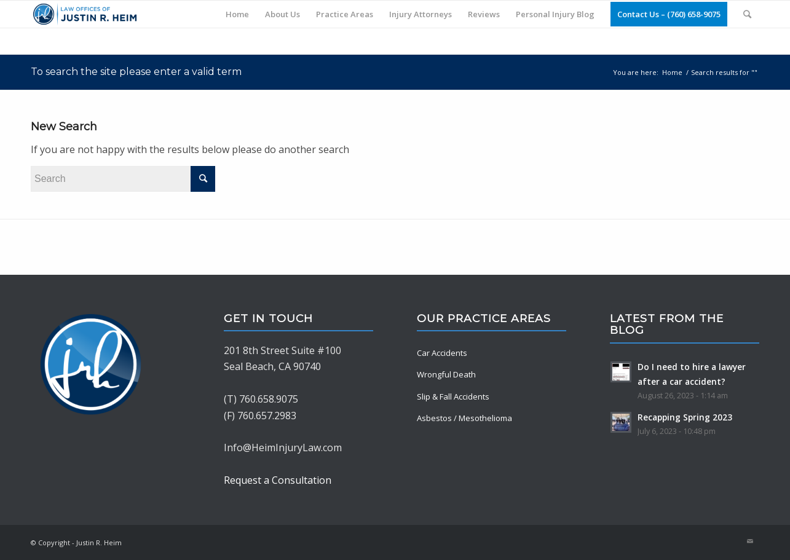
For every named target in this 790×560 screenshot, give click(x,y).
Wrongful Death (446, 374)
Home (672, 72)
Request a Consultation (277, 480)
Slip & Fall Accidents (453, 396)
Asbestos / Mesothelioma (464, 418)
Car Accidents (442, 352)
